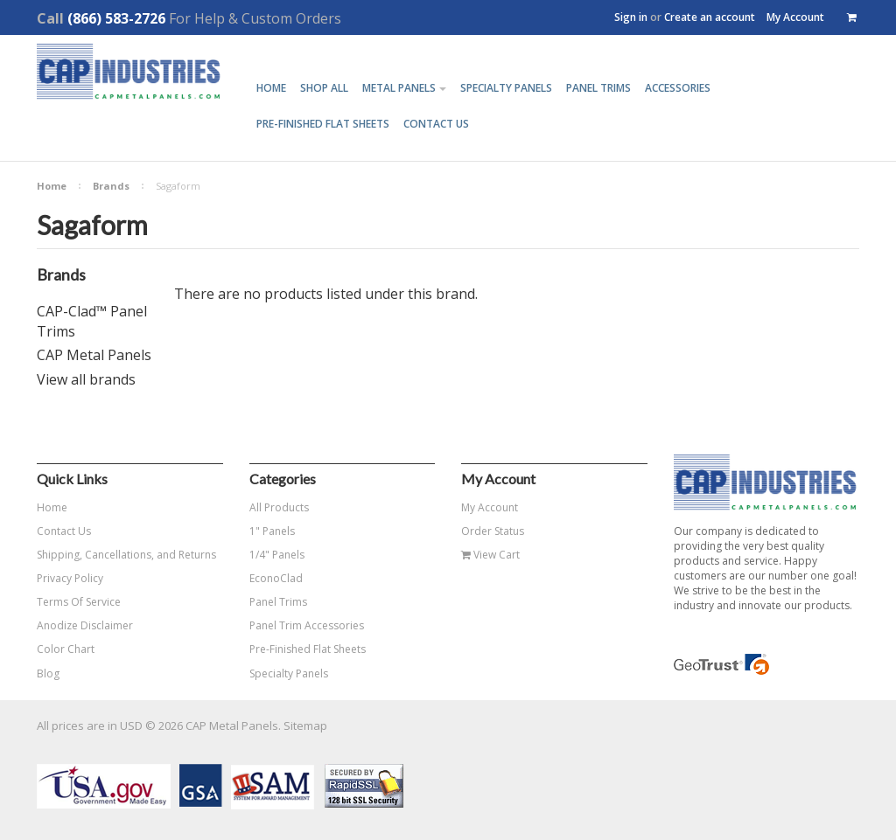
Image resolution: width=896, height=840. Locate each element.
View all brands (86, 379)
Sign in (631, 17)
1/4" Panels (276, 554)
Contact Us (64, 531)
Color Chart (65, 649)
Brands (111, 185)
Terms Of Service (79, 601)
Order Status (492, 531)
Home (51, 185)
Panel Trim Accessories (306, 625)
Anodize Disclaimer (85, 625)
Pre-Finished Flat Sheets (307, 649)
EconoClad (276, 578)
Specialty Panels (288, 673)
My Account (795, 17)
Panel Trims (278, 601)
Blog (48, 673)
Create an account (709, 17)
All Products (279, 507)
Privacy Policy (70, 578)
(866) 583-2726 (116, 18)
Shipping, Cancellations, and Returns (126, 554)
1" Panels (272, 531)
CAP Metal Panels (94, 354)
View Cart (490, 554)
